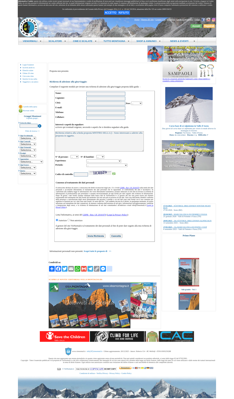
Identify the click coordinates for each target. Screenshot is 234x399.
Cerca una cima (28, 76)
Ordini (197, 19)
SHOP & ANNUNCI (148, 41)
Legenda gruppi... (32, 118)
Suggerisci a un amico (30, 82)
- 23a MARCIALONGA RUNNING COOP (185, 227)
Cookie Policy (126, 373)
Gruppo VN (160, 19)
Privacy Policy (114, 373)
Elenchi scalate (28, 70)
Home (136, 19)
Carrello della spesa (30, 107)
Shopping (171, 19)
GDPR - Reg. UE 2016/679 (129, 188)
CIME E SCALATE (84, 41)
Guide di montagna (184, 19)
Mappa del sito (147, 19)
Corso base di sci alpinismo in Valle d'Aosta (189, 126)
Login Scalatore (28, 65)
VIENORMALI (32, 41)
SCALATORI (57, 41)
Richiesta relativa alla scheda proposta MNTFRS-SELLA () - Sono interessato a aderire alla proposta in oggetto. (99, 141)
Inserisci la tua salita (30, 79)
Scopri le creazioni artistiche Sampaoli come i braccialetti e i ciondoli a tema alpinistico (189, 79)
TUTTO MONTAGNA (116, 41)
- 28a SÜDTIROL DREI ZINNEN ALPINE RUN (187, 221)
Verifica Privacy (102, 373)
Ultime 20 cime (28, 73)
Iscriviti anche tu (28, 68)
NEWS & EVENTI (181, 41)
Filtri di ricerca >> (32, 131)
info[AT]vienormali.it (94, 351)
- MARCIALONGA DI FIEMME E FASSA (185, 214)
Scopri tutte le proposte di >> (97, 251)
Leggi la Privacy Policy (117, 215)
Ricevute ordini (28, 111)
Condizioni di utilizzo (87, 373)
